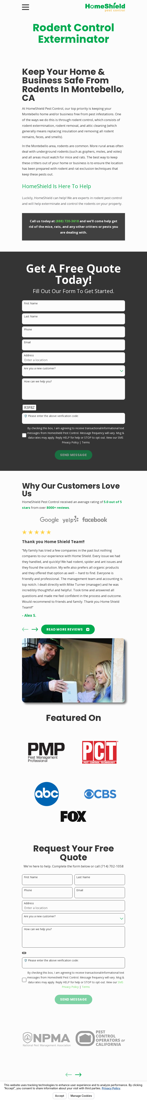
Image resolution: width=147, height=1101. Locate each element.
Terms (86, 442)
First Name (31, 303)
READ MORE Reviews (68, 629)
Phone (28, 329)
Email (27, 342)
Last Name (31, 316)
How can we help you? (38, 381)
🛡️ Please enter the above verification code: (51, 416)
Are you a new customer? (40, 368)
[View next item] (35, 629)
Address (29, 355)
